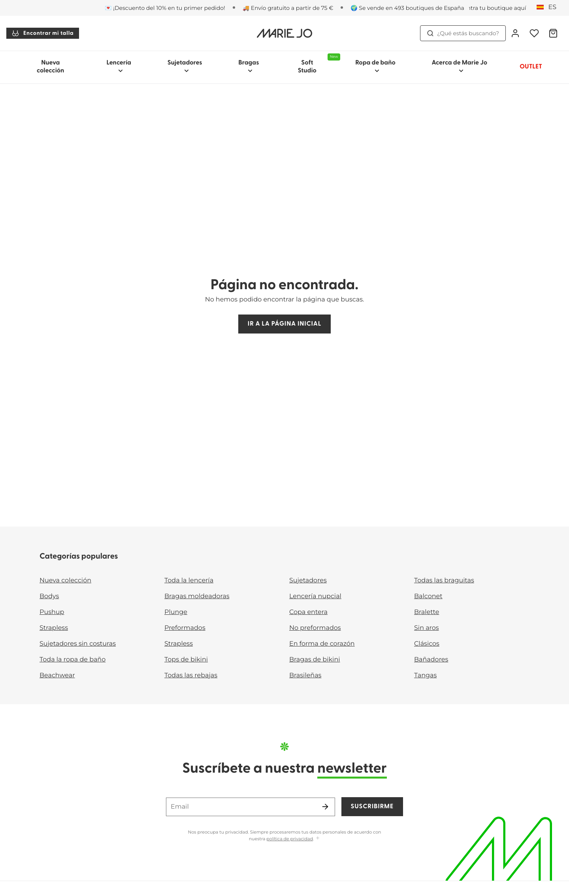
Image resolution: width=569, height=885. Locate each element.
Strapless (54, 628)
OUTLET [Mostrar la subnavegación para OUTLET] (531, 67)
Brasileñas (305, 675)
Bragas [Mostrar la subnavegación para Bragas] (248, 66)
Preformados (184, 628)
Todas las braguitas (444, 580)
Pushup (52, 612)
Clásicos (426, 644)
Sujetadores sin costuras (78, 644)
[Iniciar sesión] (515, 33)
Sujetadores (308, 580)
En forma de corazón (322, 644)
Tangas (425, 675)
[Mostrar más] (318, 838)
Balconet (428, 596)
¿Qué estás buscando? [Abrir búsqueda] (463, 33)
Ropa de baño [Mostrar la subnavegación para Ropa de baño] (375, 66)
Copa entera (308, 612)
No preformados (315, 628)
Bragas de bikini (314, 659)
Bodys (49, 596)
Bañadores (431, 659)
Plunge (175, 612)
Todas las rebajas (190, 675)
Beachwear (57, 675)
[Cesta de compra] (553, 33)
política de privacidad (289, 838)
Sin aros (426, 628)
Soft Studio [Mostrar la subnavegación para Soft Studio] (317, 63)
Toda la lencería (188, 580)
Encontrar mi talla (42, 33)
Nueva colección (50, 67)
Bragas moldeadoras (197, 596)
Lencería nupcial (315, 596)
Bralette (426, 612)
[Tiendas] (483, 8)
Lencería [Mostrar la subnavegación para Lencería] (118, 66)
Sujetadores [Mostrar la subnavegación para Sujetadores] (185, 66)
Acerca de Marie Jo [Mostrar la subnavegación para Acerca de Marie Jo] (460, 66)
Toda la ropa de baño (73, 659)
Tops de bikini (186, 659)
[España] (549, 7)
